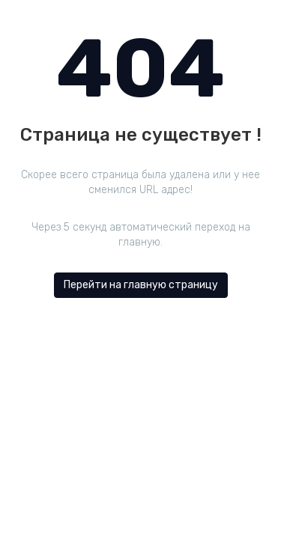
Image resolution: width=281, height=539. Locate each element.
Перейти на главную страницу (141, 284)
